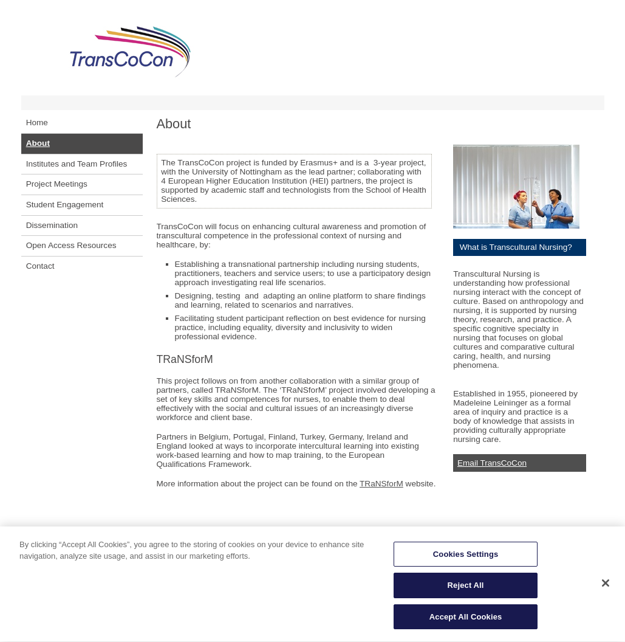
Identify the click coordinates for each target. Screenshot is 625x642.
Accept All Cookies (465, 622)
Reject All (466, 590)
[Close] (605, 588)
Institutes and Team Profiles (77, 163)
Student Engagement (65, 204)
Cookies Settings (466, 559)
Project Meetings (56, 183)
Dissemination (52, 225)
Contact (40, 266)
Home (37, 122)
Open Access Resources (71, 245)
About (38, 143)
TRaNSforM (381, 483)
